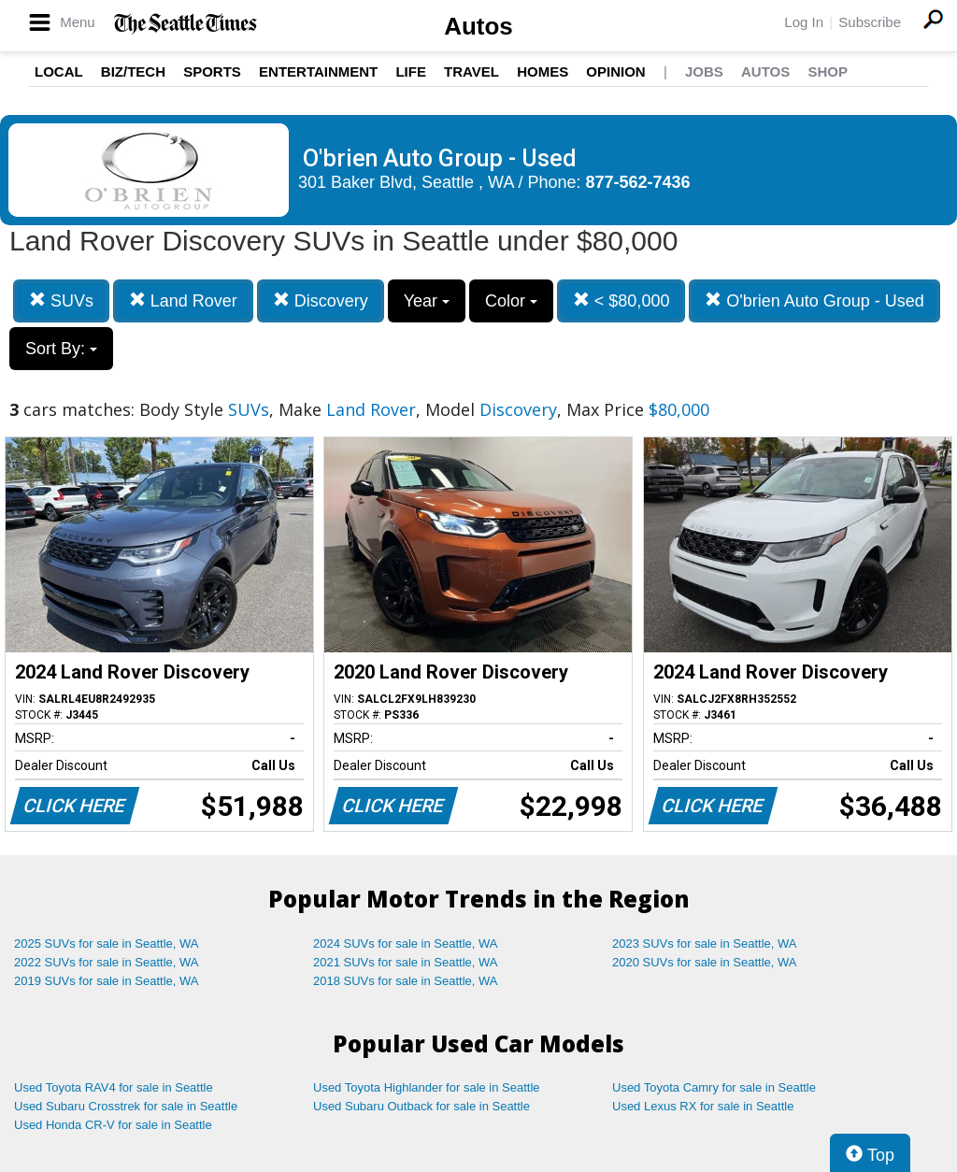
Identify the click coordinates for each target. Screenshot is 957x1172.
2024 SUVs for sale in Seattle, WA (405, 943)
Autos (478, 26)
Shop (827, 71)
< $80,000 (621, 300)
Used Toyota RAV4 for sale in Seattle (113, 1087)
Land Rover (183, 300)
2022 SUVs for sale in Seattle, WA (106, 962)
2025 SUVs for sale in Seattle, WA (106, 943)
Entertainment (318, 71)
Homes (542, 71)
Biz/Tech (133, 71)
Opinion (615, 71)
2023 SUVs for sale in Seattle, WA (704, 943)
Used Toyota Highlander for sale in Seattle (426, 1087)
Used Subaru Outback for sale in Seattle (421, 1106)
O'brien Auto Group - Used (814, 300)
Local (59, 71)
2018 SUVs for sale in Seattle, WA (405, 981)
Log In (803, 22)
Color (511, 301)
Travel (471, 71)
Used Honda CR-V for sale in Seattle (113, 1125)
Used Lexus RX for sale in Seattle (702, 1106)
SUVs (61, 300)
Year (427, 301)
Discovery (320, 300)
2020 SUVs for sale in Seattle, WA (704, 962)
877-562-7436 (638, 182)
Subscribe (869, 22)
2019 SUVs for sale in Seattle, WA (106, 981)
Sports (212, 71)
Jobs (704, 71)
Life (410, 71)
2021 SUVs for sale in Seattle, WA (405, 962)
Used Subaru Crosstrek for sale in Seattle (125, 1106)
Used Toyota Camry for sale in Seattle (714, 1087)
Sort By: (61, 348)
